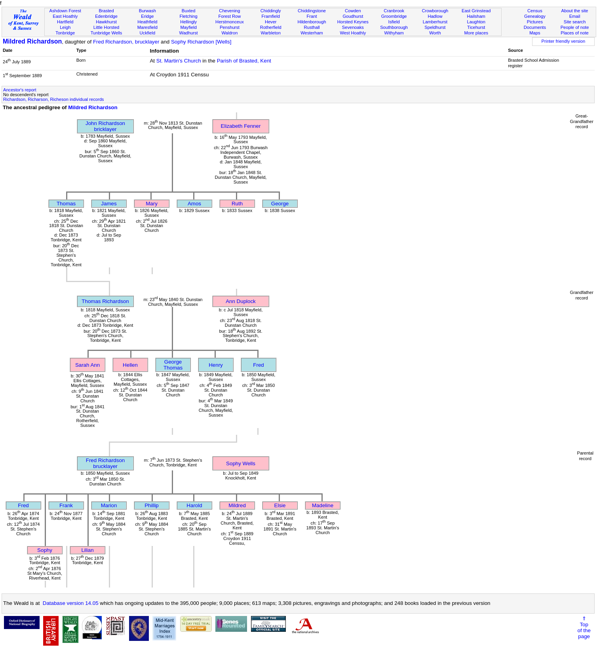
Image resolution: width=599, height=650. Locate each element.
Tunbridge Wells (106, 32)
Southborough (394, 27)
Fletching (189, 16)
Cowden (353, 10)
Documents (535, 27)
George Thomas (173, 365)
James (108, 204)
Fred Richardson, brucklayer (126, 42)
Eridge (147, 16)
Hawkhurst (106, 21)
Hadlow (435, 16)
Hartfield (65, 21)
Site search (575, 21)
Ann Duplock (241, 301)
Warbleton (271, 32)
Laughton (476, 21)
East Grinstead (476, 10)
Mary (152, 204)
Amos (194, 204)
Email (574, 16)
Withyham (393, 32)
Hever (271, 21)
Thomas (66, 204)
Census (534, 10)
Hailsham (476, 16)
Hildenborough (311, 21)
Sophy (44, 550)
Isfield (394, 21)
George (280, 204)
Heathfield (147, 21)
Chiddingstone (312, 10)
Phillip (152, 505)
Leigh (65, 27)
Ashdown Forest (65, 10)
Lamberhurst (435, 21)
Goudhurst (352, 16)
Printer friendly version (564, 41)
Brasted (106, 10)
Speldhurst (434, 27)
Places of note (574, 32)
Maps (534, 32)
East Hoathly (65, 16)
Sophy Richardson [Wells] (201, 42)
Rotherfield (270, 27)
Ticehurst (476, 27)
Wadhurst (188, 32)
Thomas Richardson (105, 301)
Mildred (237, 505)
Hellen (130, 365)
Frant (312, 16)
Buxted (189, 10)
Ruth (237, 204)
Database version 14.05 (71, 603)
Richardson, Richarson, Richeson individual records (53, 99)
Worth (435, 32)
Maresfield (147, 27)
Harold (194, 505)
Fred (258, 365)
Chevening (229, 10)
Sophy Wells (240, 463)
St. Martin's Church (178, 61)
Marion (109, 505)
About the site (574, 10)
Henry (216, 365)
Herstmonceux (229, 21)
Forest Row (230, 16)
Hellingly (188, 21)
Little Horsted (106, 27)
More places (476, 32)
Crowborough (435, 10)
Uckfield (148, 32)
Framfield (271, 16)
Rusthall (311, 27)
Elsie (280, 505)
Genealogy (535, 16)
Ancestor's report (19, 89)
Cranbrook (394, 10)
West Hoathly (353, 32)
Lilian (87, 550)
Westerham (311, 32)
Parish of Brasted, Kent (244, 61)
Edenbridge (106, 16)
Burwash (147, 10)
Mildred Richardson (32, 41)
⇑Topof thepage (584, 627)
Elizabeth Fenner (241, 126)
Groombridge (394, 16)
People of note (575, 27)
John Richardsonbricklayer (105, 126)
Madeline (322, 505)
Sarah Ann (87, 365)
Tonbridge (65, 32)
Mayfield (188, 27)
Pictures (535, 21)
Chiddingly (271, 10)
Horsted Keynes (353, 21)
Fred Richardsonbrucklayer (105, 463)
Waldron (229, 32)
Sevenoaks (353, 27)
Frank (66, 505)
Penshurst (230, 27)
